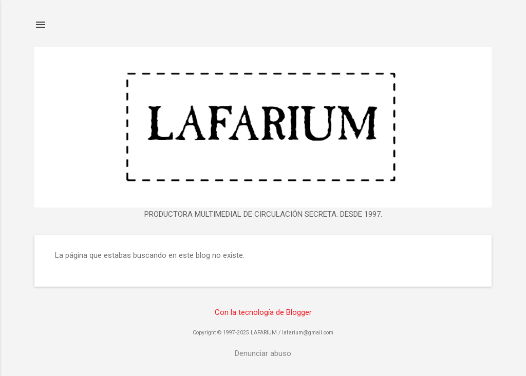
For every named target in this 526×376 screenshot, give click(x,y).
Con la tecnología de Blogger (263, 312)
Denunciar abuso (263, 353)
